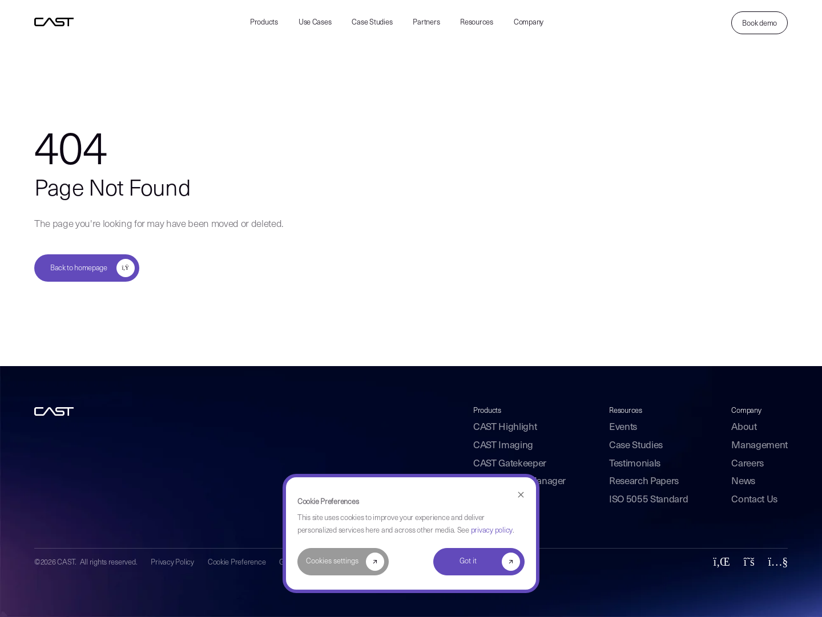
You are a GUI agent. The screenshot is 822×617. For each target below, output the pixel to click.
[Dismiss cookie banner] (521, 495)
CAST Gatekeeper (509, 464)
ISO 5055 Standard (648, 500)
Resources (476, 22)
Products (264, 22)
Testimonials (634, 464)
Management (759, 445)
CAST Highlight (505, 427)
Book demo (759, 23)
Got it (468, 561)
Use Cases (315, 22)
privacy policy (492, 530)
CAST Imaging (503, 445)
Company (528, 22)
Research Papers (644, 481)
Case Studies (372, 22)
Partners (426, 22)
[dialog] (411, 533)
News (743, 481)
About (743, 427)
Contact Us (754, 500)
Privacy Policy (172, 562)
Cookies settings (332, 561)
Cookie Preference (237, 562)
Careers (747, 464)
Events (623, 427)
